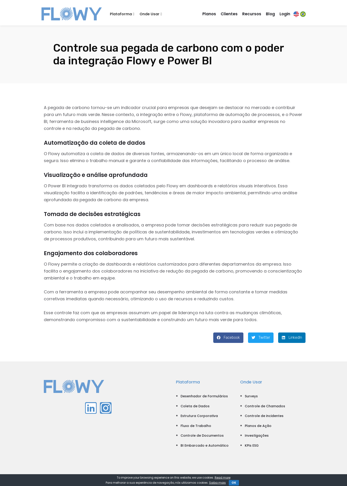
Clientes (229, 14)
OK (234, 483)
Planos (209, 14)
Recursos (251, 14)
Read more (222, 478)
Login (285, 14)
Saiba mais (217, 483)
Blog (270, 14)
